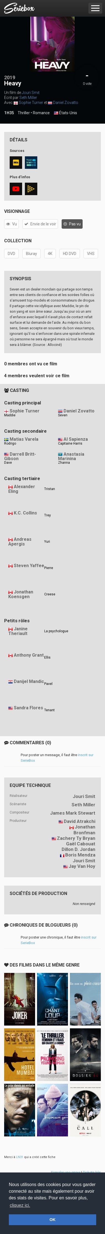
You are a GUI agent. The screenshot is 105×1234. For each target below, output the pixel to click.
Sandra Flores (28, 707)
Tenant (49, 710)
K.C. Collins (25, 513)
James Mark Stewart (72, 813)
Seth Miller (28, 97)
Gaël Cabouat (80, 844)
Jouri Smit (31, 92)
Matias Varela (24, 439)
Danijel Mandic (29, 681)
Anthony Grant (29, 655)
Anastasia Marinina (71, 457)
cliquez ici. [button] (20, 1205)
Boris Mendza (80, 855)
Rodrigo (10, 443)
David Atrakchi (79, 821)
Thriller (24, 113)
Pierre (48, 568)
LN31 (19, 1157)
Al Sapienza (76, 439)
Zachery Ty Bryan (76, 838)
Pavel (48, 684)
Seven (62, 415)
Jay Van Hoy (82, 866)
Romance (41, 113)
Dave (8, 463)
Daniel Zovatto (65, 102)
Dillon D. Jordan (78, 849)
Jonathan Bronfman (84, 829)
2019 (9, 77)
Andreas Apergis (20, 542)
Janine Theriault (18, 631)
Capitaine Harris (70, 443)
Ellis (47, 657)
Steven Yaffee (29, 565)
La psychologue (56, 631)
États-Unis (65, 113)
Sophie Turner (31, 102)
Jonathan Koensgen (20, 594)
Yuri (47, 542)
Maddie (9, 415)
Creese (49, 594)
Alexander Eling (21, 489)
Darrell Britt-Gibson (20, 457)
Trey (47, 515)
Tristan (49, 489)
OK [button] (52, 1219)
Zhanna (64, 463)
